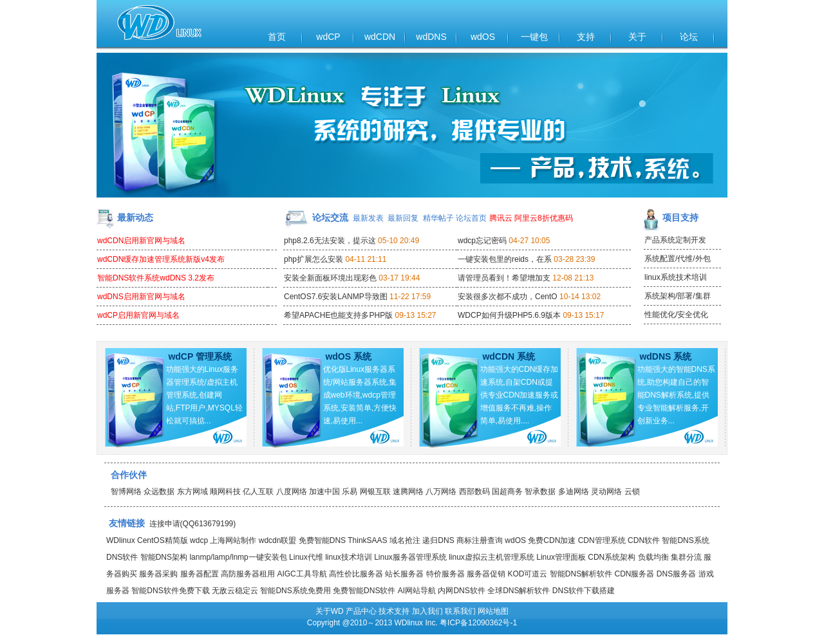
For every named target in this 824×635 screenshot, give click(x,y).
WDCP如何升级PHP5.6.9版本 (509, 315)
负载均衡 (653, 557)
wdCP (328, 37)
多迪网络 (573, 491)
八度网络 (291, 491)
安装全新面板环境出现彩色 (330, 277)
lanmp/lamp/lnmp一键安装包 (237, 557)
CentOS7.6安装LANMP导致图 (336, 296)
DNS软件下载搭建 (583, 590)
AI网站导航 (417, 590)
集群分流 (686, 557)
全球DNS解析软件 (518, 590)
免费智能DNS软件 (364, 590)
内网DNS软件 (461, 590)
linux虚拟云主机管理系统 (491, 557)
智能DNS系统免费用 (295, 590)
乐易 (349, 491)
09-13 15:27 (415, 315)
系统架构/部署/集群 (677, 295)
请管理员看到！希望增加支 (504, 277)
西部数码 (474, 491)
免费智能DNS (322, 540)
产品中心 (361, 611)
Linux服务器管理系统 (410, 557)
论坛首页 (471, 218)
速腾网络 (408, 491)
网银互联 (375, 491)
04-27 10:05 (529, 240)
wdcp (199, 540)
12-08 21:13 (573, 277)
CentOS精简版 (162, 540)
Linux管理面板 (561, 557)
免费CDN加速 (552, 540)
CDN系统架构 (611, 557)
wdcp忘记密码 (482, 240)
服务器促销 (486, 573)
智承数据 (540, 491)
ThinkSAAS (367, 540)
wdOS (483, 37)
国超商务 (507, 491)
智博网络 (126, 491)
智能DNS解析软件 (581, 573)
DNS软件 (122, 557)
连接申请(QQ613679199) (192, 523)
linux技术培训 (348, 557)
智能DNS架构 (163, 557)
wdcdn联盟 (278, 540)
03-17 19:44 (399, 277)
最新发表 (368, 218)
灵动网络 (606, 491)
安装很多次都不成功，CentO (507, 296)
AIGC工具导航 (301, 573)
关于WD (329, 611)
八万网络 (441, 491)
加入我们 (427, 611)
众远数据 (159, 491)
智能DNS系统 (685, 540)
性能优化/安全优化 (676, 314)
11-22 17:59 (410, 296)
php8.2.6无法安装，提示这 (330, 240)
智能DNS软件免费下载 (170, 590)
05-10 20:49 (398, 240)
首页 (277, 37)
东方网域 (192, 491)
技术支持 (394, 611)
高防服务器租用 (248, 573)
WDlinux (120, 540)
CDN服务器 (634, 573)
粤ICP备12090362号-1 (478, 622)
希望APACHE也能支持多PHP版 (338, 315)
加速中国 (324, 491)
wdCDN (379, 37)
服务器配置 (199, 573)
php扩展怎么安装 (313, 259)
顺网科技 (225, 491)
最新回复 (403, 218)
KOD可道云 (527, 573)
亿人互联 (258, 491)
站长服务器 (404, 573)
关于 (637, 37)
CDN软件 (644, 540)
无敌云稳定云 (235, 590)
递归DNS (438, 540)
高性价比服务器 (356, 573)
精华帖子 (438, 218)
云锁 (632, 491)
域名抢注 (404, 540)
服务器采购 (158, 573)
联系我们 (460, 611)
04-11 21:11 (365, 259)
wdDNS (431, 37)
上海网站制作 (233, 540)
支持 (586, 37)
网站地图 (493, 611)
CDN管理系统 (602, 540)
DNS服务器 (676, 573)
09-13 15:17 (583, 315)
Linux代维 (306, 557)
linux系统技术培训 (675, 277)
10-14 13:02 (580, 296)
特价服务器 (445, 573)
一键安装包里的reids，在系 (505, 259)
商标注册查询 (479, 540)
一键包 (534, 37)
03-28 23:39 (574, 259)
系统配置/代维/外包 (677, 258)
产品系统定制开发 (675, 239)
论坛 (689, 37)
